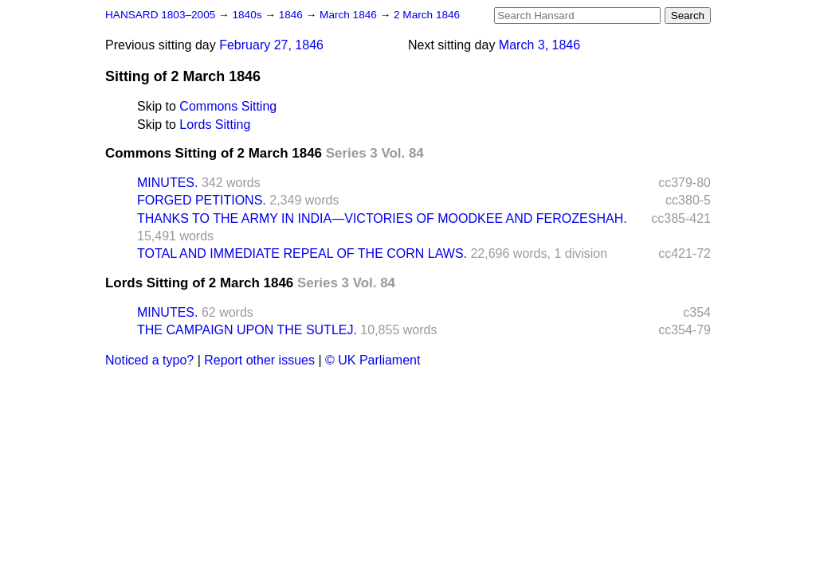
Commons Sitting (228, 106)
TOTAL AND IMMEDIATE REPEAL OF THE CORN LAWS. (302, 253)
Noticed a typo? (149, 360)
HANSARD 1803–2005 (160, 15)
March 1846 (350, 15)
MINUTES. (167, 182)
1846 (292, 15)
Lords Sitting (214, 124)
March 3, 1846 (539, 45)
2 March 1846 (427, 15)
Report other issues (259, 360)
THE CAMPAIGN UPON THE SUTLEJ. (247, 330)
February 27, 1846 (271, 45)
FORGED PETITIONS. (201, 200)
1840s (248, 15)
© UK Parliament (372, 360)
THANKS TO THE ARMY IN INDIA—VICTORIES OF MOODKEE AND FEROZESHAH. (382, 218)
